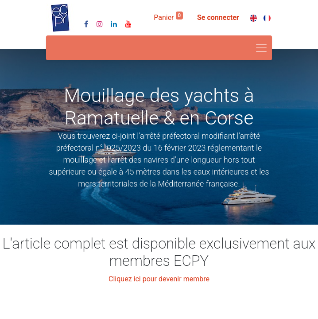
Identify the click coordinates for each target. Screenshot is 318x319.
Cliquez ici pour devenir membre (159, 279)
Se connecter (218, 17)
